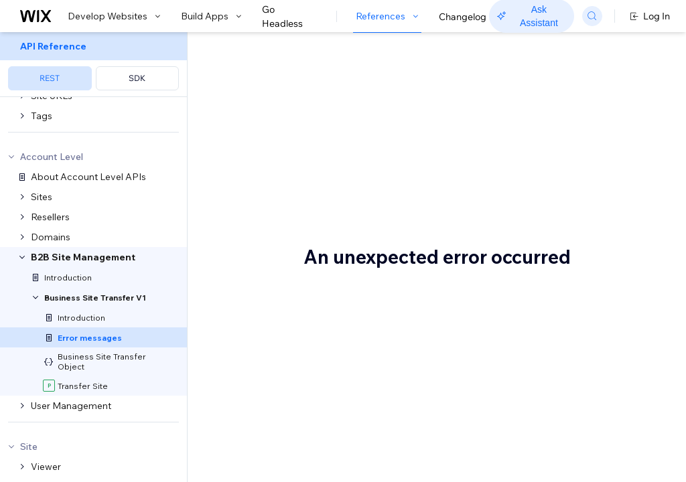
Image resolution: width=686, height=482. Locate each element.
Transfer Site (273, 234)
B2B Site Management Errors (369, 55)
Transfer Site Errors (295, 205)
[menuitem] (93, 64)
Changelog (462, 17)
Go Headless (290, 17)
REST (50, 78)
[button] (270, 103)
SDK (137, 78)
